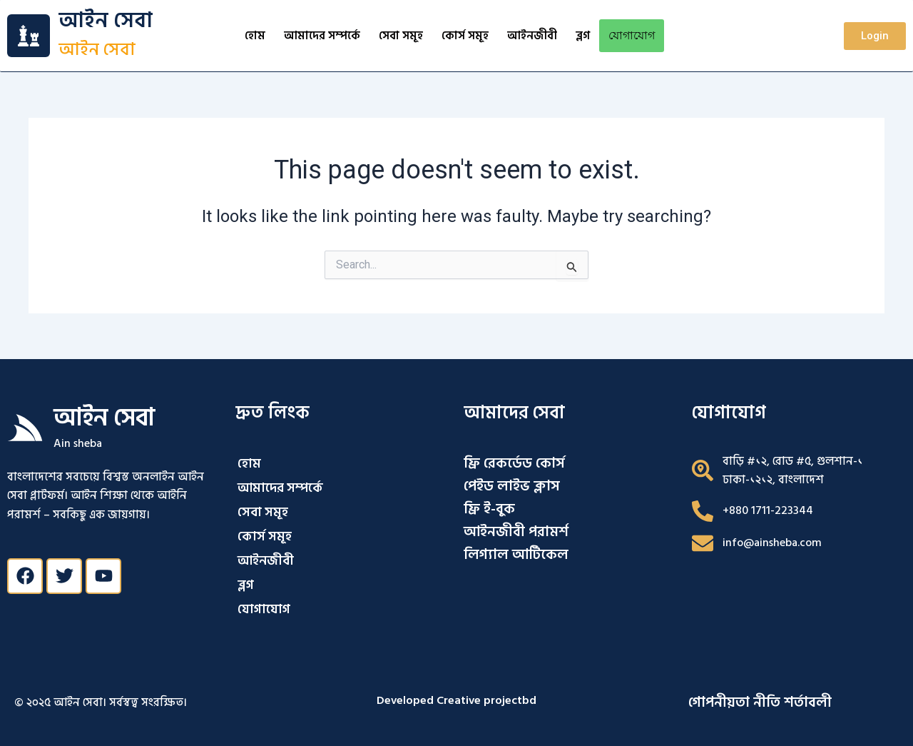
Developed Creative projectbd (456, 700)
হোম (255, 35)
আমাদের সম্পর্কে (322, 35)
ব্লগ (583, 35)
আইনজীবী (532, 35)
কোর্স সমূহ (465, 35)
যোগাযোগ (631, 35)
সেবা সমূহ (401, 35)
